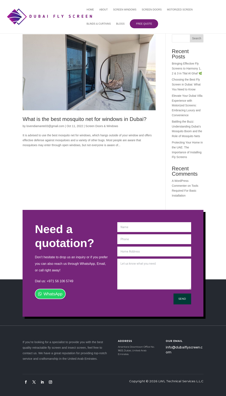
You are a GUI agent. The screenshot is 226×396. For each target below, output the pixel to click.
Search (196, 38)
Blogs (119, 23)
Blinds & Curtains (98, 23)
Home (89, 9)
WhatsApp (52, 294)
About (102, 9)
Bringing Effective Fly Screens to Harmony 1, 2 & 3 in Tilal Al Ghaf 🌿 (187, 68)
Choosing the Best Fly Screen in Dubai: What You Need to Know (186, 84)
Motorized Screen (179, 9)
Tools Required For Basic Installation (185, 190)
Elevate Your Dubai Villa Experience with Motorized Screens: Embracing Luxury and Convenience (187, 105)
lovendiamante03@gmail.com (45, 126)
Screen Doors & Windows (102, 126)
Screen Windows (123, 9)
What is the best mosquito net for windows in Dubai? (84, 119)
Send (182, 298)
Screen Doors (151, 9)
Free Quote (143, 23)
